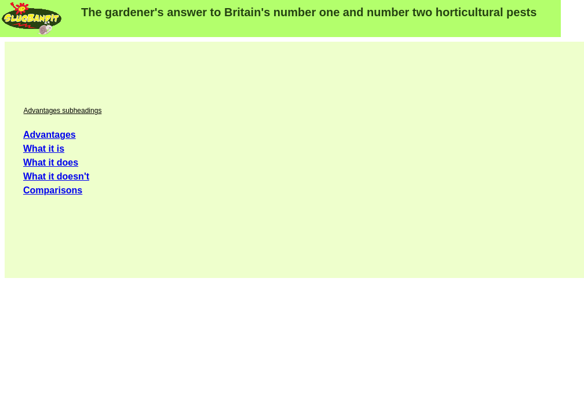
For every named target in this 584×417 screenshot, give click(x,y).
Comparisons (52, 190)
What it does (50, 162)
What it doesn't (56, 176)
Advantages (49, 135)
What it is (43, 148)
